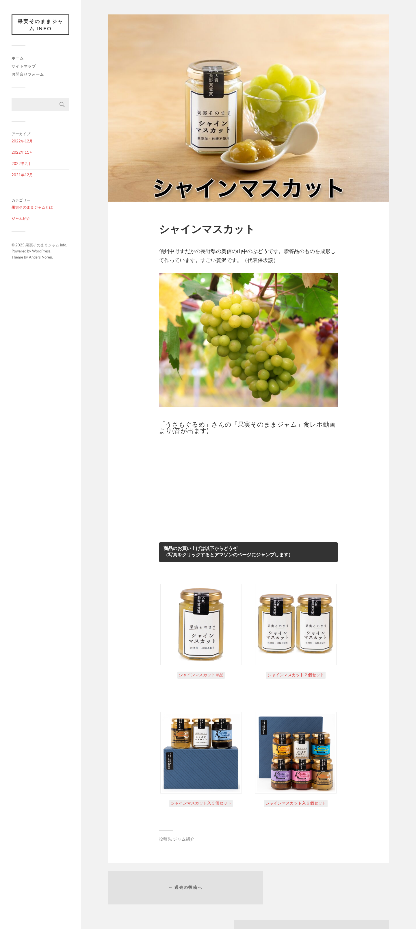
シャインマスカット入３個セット (201, 803)
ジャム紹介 (21, 219)
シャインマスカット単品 (201, 674)
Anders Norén (40, 257)
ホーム (18, 59)
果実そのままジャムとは (32, 208)
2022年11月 (22, 153)
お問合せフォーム (28, 75)
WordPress (41, 252)
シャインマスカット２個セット (296, 674)
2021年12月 (22, 175)
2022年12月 (22, 142)
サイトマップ (24, 67)
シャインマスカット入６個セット (295, 803)
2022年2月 (21, 164)
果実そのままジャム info (40, 25)
